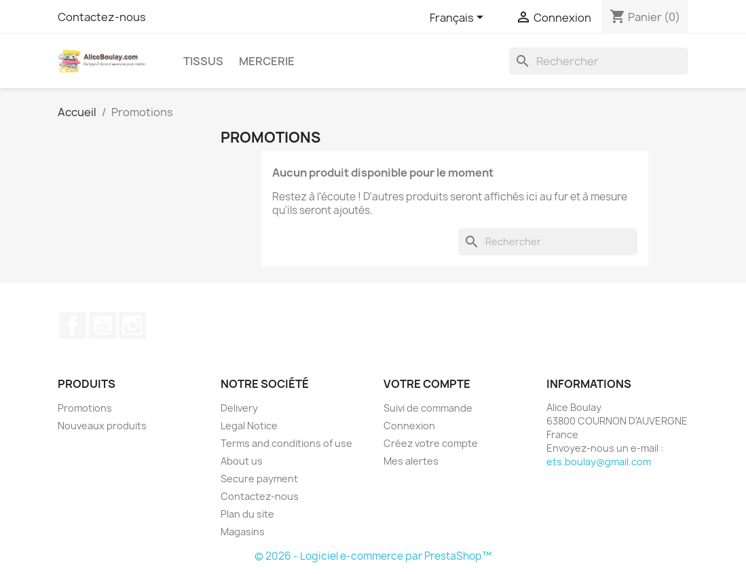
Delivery (239, 407)
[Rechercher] (598, 61)
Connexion (409, 425)
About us (242, 460)
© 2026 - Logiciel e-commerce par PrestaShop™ (373, 556)
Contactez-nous (102, 17)
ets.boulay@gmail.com (598, 461)
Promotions (85, 407)
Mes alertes (411, 460)
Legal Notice (249, 425)
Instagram (132, 325)
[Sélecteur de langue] (459, 18)
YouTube (102, 325)
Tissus (203, 61)
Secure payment (259, 478)
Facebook (72, 325)
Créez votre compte (431, 443)
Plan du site (247, 513)
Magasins (243, 531)
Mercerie (267, 61)
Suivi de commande (428, 407)
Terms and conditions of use (286, 443)
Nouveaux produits (102, 425)
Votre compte (427, 383)
